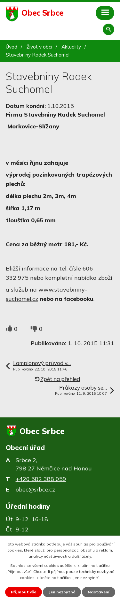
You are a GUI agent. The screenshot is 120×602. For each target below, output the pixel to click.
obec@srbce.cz (35, 489)
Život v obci (39, 47)
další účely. (82, 556)
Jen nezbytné (62, 592)
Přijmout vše (23, 592)
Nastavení (98, 592)
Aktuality (71, 47)
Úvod (11, 47)
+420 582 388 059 (41, 479)
